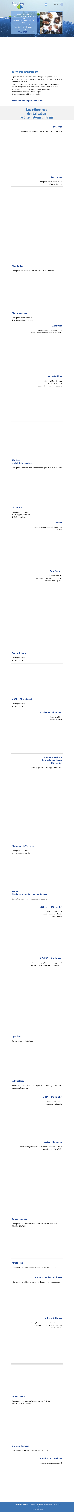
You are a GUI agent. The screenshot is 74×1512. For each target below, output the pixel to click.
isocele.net (32, 1505)
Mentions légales (37, 1509)
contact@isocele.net (48, 1505)
